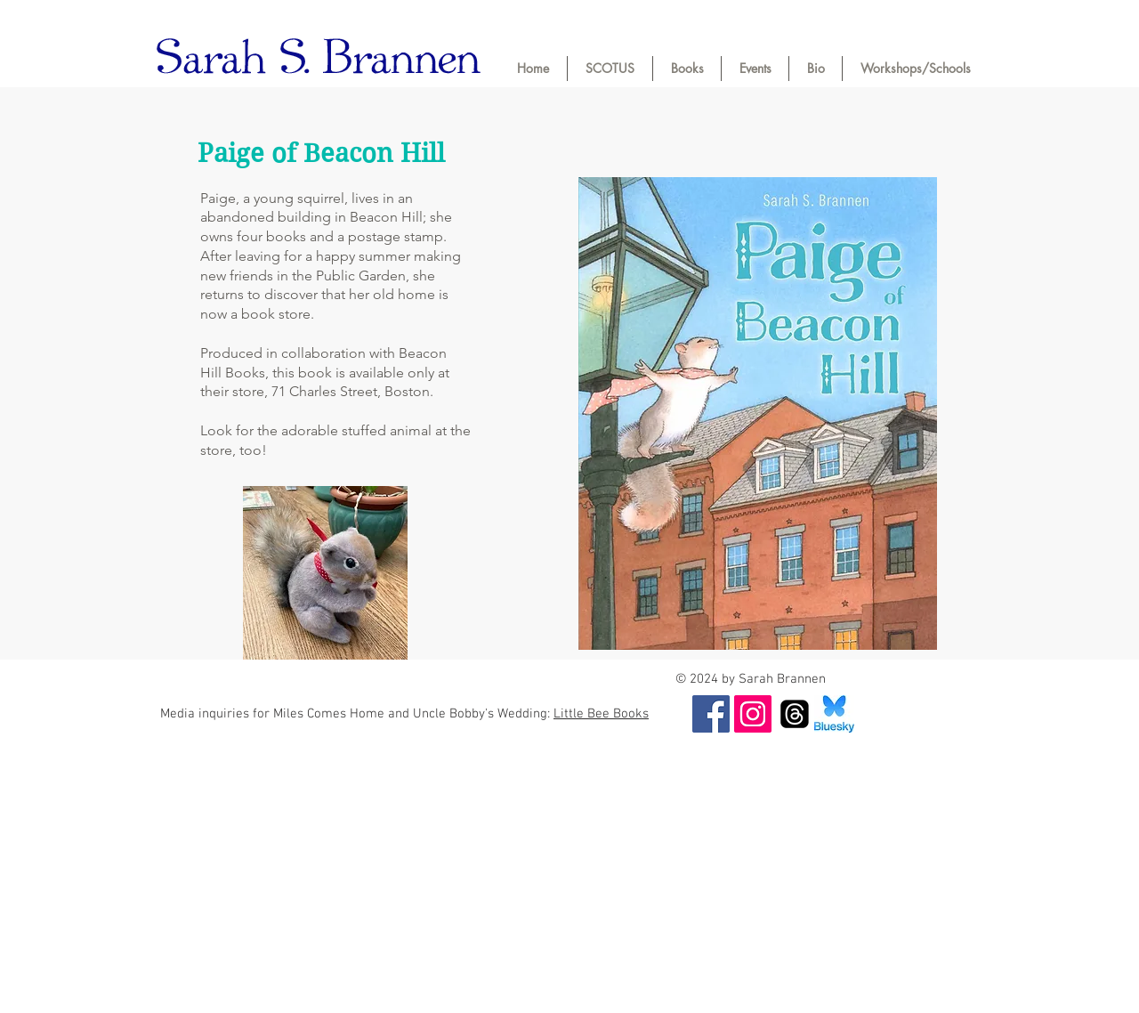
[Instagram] (752, 714)
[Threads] (794, 714)
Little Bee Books (601, 714)
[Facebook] (711, 714)
